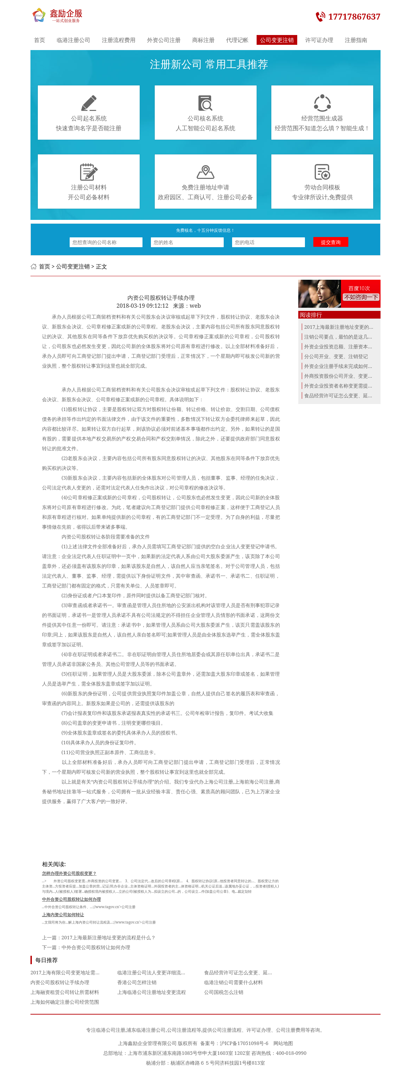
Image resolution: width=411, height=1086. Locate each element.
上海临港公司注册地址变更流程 (151, 992)
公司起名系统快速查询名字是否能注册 (88, 113)
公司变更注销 (277, 40)
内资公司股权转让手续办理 (59, 982)
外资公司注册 (164, 40)
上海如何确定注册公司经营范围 (64, 1001)
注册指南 (356, 40)
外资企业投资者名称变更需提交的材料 (346, 385)
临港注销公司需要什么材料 (233, 982)
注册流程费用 (118, 40)
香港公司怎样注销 (136, 982)
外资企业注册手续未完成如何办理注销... (347, 366)
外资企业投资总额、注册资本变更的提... (347, 346)
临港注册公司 (73, 40)
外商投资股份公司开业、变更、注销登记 (348, 376)
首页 (39, 40)
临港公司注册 (110, 1029)
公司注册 (264, 781)
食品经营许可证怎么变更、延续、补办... (347, 395)
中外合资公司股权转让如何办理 (96, 947)
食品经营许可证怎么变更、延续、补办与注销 (253, 972)
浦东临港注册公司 (146, 1029)
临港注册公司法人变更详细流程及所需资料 (163, 972)
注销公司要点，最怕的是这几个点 (341, 336)
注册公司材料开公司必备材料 (89, 182)
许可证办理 (319, 40)
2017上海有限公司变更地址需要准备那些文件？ (82, 972)
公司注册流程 (181, 1029)
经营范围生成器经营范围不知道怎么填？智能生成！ (322, 113)
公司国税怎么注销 (223, 992)
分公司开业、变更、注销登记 (336, 356)
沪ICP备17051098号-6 (244, 1043)
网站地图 (283, 1043)
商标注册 (203, 40)
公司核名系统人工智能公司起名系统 (205, 113)
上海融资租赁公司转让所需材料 (64, 992)
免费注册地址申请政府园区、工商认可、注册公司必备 (205, 182)
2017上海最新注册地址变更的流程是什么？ (109, 937)
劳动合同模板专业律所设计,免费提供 (322, 182)
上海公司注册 (218, 781)
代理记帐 (237, 40)
